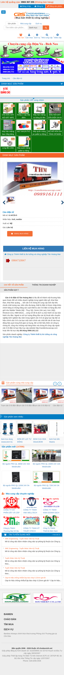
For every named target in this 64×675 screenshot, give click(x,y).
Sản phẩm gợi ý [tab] (11, 290)
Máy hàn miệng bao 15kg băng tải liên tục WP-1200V (8, 133)
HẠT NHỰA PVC (23, 131)
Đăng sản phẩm (54, 6)
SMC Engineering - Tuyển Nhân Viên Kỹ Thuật (22, 539)
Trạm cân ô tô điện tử (9, 405)
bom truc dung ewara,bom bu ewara (7, 440)
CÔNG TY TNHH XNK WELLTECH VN (30, 511)
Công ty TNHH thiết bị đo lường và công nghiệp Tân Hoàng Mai (32, 254)
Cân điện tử (17, 78)
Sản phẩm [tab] (12, 24)
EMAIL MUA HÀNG (19, 234)
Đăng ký (39, 6)
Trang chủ (6, 78)
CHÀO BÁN (10, 619)
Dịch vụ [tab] (39, 24)
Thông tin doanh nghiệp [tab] (44, 285)
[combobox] (42, 27)
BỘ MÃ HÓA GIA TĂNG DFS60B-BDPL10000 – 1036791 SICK (55, 133)
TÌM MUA (9, 624)
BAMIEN (8, 614)
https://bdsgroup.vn (28, 665)
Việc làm (20, 36)
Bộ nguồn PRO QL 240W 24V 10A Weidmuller (46, 465)
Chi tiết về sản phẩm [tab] (14, 285)
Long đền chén (8, 148)
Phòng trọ (16, 665)
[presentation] (55, 384)
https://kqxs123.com (44, 665)
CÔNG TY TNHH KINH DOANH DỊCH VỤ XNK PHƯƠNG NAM (51, 511)
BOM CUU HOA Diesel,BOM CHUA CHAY (39, 440)
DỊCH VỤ (8, 629)
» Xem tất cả (56, 534)
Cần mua (29, 36)
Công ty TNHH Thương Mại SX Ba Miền (11, 529)
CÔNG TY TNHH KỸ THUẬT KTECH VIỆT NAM (31, 529)
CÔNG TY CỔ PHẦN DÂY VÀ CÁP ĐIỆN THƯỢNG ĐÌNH (11, 511)
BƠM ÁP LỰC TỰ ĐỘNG (24, 440)
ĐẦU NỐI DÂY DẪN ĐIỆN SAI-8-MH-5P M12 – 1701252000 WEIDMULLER (55, 116)
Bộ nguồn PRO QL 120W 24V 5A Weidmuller (16, 486)
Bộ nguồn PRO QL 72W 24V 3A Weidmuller (46, 486)
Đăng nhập (25, 6)
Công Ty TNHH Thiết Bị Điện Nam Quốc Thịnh (50, 529)
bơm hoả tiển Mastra (54, 440)
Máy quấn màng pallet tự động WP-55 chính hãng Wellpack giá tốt (23, 149)
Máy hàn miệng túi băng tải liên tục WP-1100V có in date (39, 116)
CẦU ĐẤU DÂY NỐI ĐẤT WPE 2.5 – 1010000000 (8, 116)
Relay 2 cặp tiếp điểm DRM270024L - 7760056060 (23, 116)
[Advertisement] (31, 361)
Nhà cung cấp (47, 36)
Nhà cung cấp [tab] (25, 24)
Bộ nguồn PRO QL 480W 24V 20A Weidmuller (16, 465)
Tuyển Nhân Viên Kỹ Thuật (15, 558)
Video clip (57, 36)
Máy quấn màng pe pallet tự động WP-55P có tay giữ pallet (39, 133)
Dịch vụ (37, 36)
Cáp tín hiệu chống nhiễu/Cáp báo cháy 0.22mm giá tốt (25, 578)
